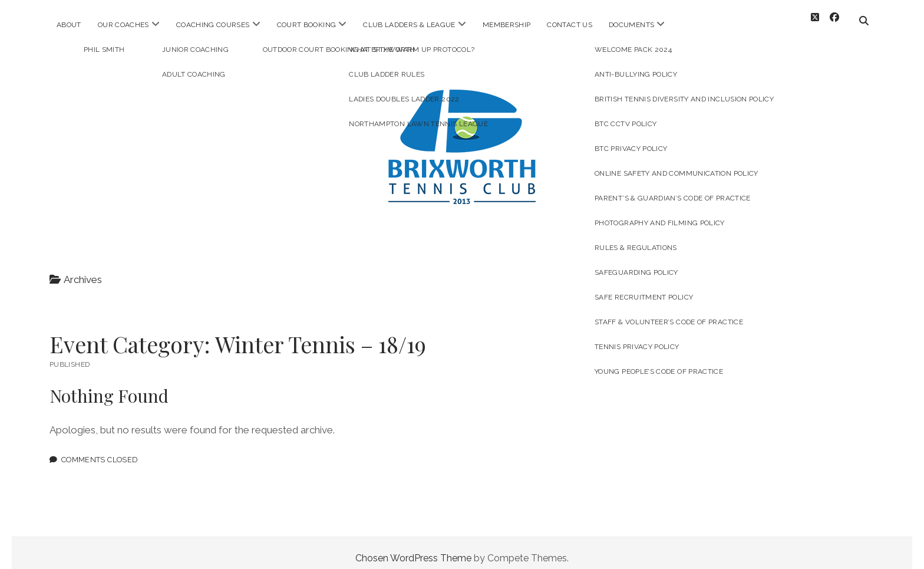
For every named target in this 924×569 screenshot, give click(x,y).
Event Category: (238, 333)
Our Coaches (123, 25)
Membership (507, 25)
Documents (631, 25)
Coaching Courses (213, 25)
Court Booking (306, 25)
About (69, 25)
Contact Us (569, 25)
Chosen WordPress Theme (413, 547)
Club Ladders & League (409, 25)
